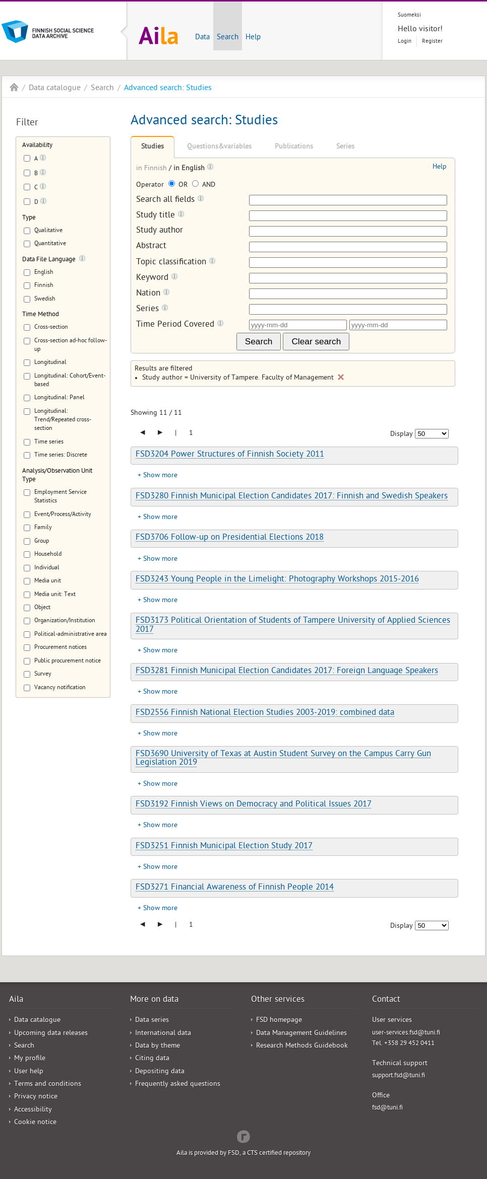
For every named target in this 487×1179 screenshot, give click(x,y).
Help (253, 37)
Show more (160, 476)
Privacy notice (35, 1097)
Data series (152, 1020)
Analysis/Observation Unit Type (57, 476)
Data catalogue (55, 88)
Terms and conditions (47, 1084)
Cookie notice (35, 1123)
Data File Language (49, 260)
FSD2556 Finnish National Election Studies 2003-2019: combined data (265, 713)
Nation (153, 294)
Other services (278, 1000)
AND (203, 185)
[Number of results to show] (432, 433)
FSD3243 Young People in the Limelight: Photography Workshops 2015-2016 (277, 580)
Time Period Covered (180, 325)
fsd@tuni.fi (387, 1108)
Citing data (152, 1059)
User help (28, 1072)
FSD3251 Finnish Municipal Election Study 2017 (224, 847)
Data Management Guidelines (301, 1033)
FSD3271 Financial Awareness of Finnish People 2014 (235, 888)
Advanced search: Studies (168, 88)
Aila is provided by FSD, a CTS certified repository (243, 1153)
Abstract (151, 247)
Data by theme (157, 1046)
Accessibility (33, 1110)
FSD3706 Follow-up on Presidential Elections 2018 (230, 538)
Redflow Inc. (243, 1136)
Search (227, 37)
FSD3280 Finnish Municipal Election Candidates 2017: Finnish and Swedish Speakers (292, 497)
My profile (29, 1059)
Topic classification (176, 262)
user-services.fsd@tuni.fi (406, 1033)
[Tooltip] (42, 159)
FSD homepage (279, 1020)
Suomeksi (409, 15)
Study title (160, 215)
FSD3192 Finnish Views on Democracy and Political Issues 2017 (254, 805)
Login (404, 41)
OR (179, 185)
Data (202, 37)
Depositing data (160, 1072)
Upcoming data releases (51, 1033)
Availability (37, 146)
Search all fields (170, 200)
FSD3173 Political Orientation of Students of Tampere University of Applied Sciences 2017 (293, 625)
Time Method (40, 315)
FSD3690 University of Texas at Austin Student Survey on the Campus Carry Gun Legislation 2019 (283, 759)
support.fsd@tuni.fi (398, 1076)
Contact (386, 1000)
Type (29, 218)
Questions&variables (219, 147)
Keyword (157, 278)
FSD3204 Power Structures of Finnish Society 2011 (230, 455)
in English (190, 169)
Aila (14, 87)
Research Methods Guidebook (302, 1046)
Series (345, 147)
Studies (152, 147)
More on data (154, 1000)
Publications (294, 147)
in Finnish (152, 169)
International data (163, 1033)
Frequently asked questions (177, 1084)
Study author (159, 231)
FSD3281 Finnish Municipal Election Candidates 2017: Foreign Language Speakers (287, 672)
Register (432, 41)
